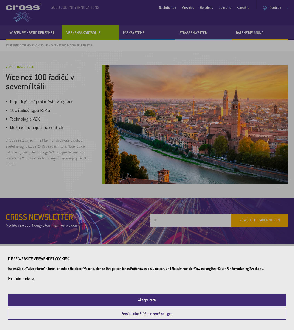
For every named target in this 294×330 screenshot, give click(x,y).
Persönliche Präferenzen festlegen (146, 313)
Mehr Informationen (21, 279)
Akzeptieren (147, 300)
